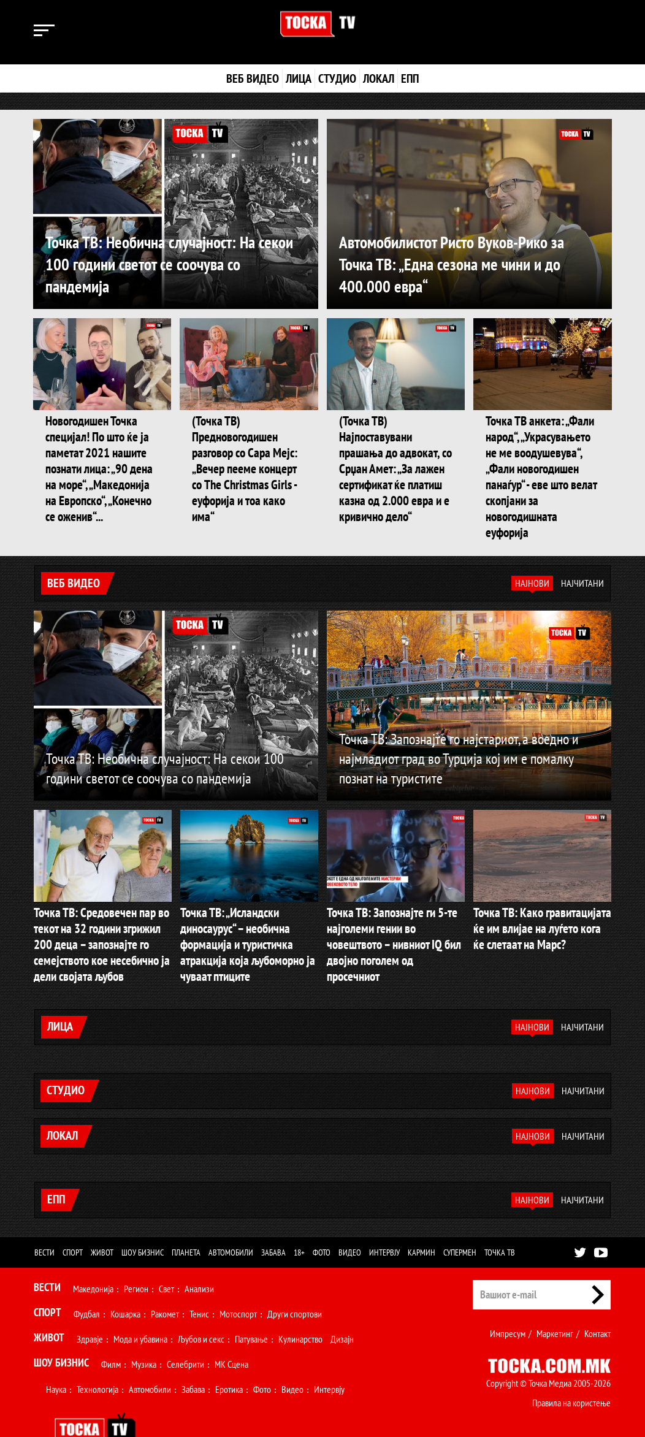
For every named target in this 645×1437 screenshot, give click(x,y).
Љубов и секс (201, 1305)
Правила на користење (571, 1369)
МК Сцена (231, 1330)
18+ (299, 1218)
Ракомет (165, 1280)
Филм (111, 1330)
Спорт (73, 1218)
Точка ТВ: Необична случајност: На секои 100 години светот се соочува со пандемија (174, 263)
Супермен (459, 1218)
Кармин (421, 1218)
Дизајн (342, 1305)
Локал (378, 78)
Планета (186, 1218)
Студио (337, 78)
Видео (349, 1218)
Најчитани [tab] (582, 558)
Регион (136, 1255)
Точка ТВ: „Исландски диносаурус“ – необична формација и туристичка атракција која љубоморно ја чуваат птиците (249, 909)
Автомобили (230, 1218)
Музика (143, 1330)
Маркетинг (554, 1300)
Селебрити (185, 1330)
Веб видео (252, 78)
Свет (166, 1255)
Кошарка (125, 1280)
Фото (321, 1218)
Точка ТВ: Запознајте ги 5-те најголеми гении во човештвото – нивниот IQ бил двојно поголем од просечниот (395, 909)
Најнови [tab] (532, 558)
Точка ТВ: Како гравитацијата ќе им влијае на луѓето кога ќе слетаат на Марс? (538, 901)
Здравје (90, 1305)
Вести (44, 1218)
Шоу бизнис (142, 1218)
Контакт (597, 1300)
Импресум (507, 1300)
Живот (102, 1218)
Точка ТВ (499, 1218)
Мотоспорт (238, 1280)
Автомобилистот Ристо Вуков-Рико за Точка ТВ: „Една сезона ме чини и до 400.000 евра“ (464, 263)
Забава (273, 1218)
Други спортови (294, 1280)
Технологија (97, 1355)
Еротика (229, 1355)
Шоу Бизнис (61, 1329)
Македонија (93, 1255)
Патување (251, 1305)
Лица (298, 78)
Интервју (384, 1218)
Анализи (199, 1255)
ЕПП (410, 78)
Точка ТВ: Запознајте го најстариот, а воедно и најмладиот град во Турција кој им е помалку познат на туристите (459, 733)
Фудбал (87, 1280)
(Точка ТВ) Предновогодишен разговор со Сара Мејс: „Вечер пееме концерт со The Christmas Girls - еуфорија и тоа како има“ (243, 457)
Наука (56, 1355)
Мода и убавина (140, 1305)
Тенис (199, 1280)
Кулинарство (300, 1305)
